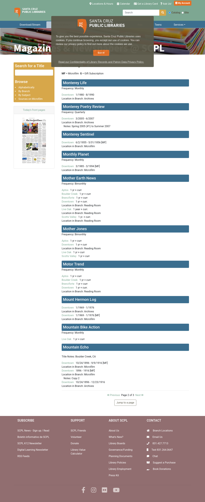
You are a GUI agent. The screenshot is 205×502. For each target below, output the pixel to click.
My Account (182, 3)
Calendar (123, 3)
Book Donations (162, 468)
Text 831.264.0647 (162, 449)
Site (185, 12)
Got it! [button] (101, 52)
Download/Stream (30, 24)
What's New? (116, 437)
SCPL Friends (78, 430)
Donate (75, 443)
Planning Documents (120, 456)
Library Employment (120, 468)
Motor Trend (73, 264)
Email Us (157, 437)
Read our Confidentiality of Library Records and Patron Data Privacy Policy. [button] (101, 62)
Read (46, 430)
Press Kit (114, 475)
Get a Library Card (146, 3)
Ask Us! (166, 3)
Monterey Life (75, 83)
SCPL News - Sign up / (30, 430)
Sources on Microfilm (30, 98)
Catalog (174, 12)
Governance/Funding (120, 449)
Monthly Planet (76, 154)
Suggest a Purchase (164, 462)
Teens (158, 24)
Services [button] (178, 24)
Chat (155, 456)
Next (139, 395)
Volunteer (76, 437)
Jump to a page (125, 402)
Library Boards (117, 443)
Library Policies (117, 462)
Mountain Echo (76, 347)
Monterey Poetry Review (84, 106)
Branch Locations (163, 430)
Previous (113, 395)
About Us (114, 430)
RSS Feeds (23, 456)
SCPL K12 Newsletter (29, 443)
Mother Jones (75, 229)
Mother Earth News (79, 178)
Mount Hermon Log (79, 299)
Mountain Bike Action (81, 327)
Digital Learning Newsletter (32, 449)
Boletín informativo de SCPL (33, 437)
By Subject (24, 95)
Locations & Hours (102, 3)
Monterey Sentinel (78, 134)
